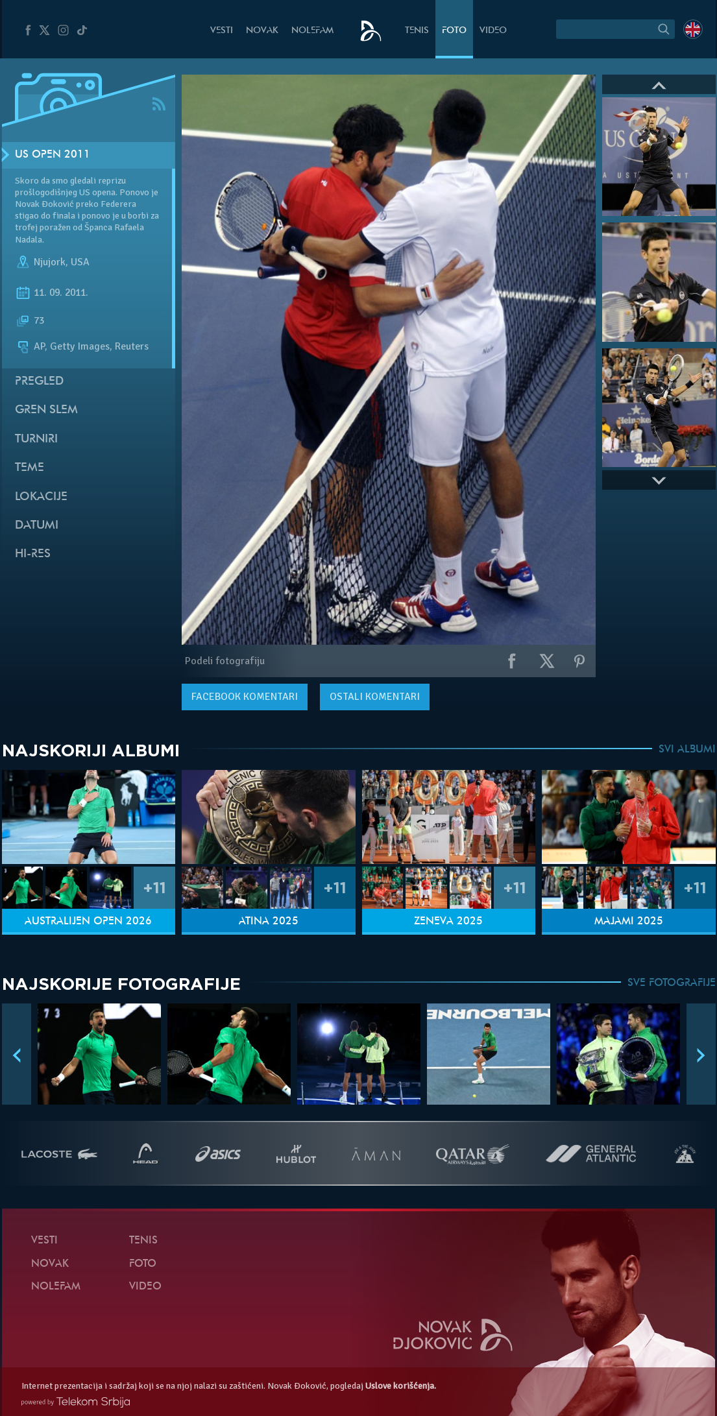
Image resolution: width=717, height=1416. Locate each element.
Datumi (36, 526)
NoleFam (312, 31)
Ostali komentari (375, 696)
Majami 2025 (628, 922)
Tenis (417, 31)
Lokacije (41, 497)
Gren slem (46, 410)
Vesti (221, 31)
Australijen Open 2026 (88, 922)
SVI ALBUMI (687, 750)
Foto (454, 31)
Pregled (39, 382)
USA (80, 262)
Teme (29, 468)
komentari (244, 696)
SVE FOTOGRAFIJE (671, 983)
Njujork (50, 262)
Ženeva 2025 (448, 922)
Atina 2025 (268, 922)
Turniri (36, 439)
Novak (262, 31)
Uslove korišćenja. (400, 1385)
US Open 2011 (52, 155)
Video (493, 31)
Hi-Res (33, 554)
